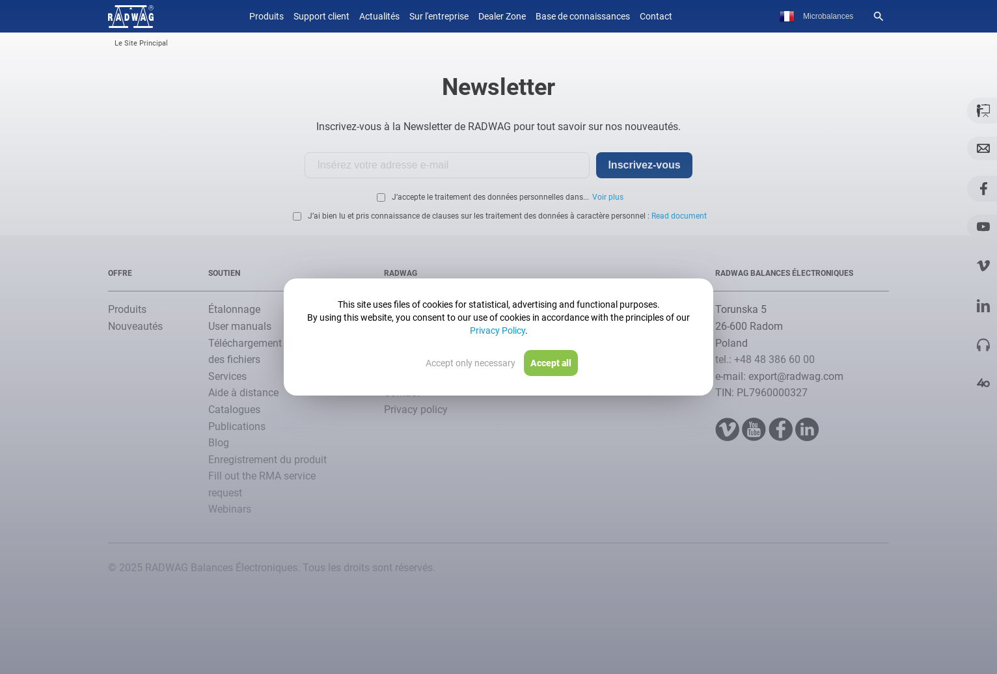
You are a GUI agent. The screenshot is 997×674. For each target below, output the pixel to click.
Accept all (550, 363)
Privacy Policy (497, 330)
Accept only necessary (470, 363)
